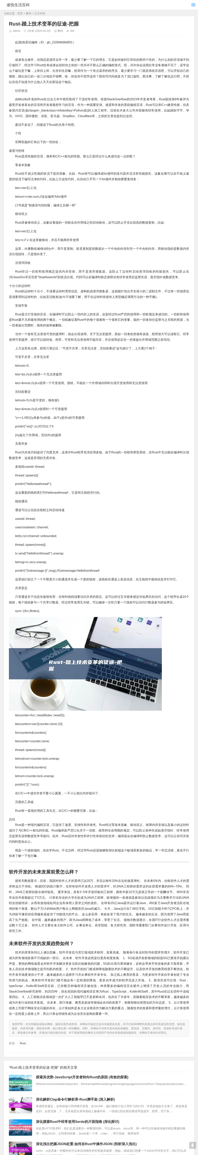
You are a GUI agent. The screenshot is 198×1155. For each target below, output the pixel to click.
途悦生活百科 (19, 5)
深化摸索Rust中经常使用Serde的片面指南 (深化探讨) (77, 1122)
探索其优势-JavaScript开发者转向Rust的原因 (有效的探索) (82, 1077)
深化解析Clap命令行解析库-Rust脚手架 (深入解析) (75, 1099)
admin (16, 30)
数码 (28, 13)
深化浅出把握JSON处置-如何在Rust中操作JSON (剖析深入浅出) (86, 1144)
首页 (20, 13)
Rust (23, 1043)
